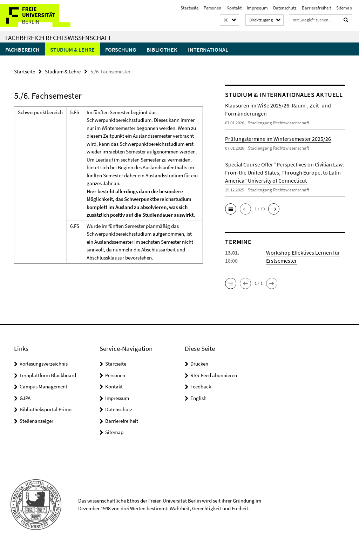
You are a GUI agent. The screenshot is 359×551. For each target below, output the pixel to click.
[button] (229, 20)
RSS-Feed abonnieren (213, 375)
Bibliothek (162, 49)
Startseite (189, 8)
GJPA (25, 398)
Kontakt (234, 8)
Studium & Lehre (72, 49)
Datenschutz (285, 8)
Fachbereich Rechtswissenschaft (58, 37)
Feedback (200, 386)
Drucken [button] (199, 363)
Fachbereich (22, 49)
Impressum (257, 8)
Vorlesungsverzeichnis (44, 363)
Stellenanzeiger (36, 421)
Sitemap (344, 8)
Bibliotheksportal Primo (46, 409)
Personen (212, 8)
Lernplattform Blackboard (48, 375)
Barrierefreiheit (316, 8)
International (208, 49)
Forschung (120, 49)
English (198, 398)
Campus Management (43, 386)
